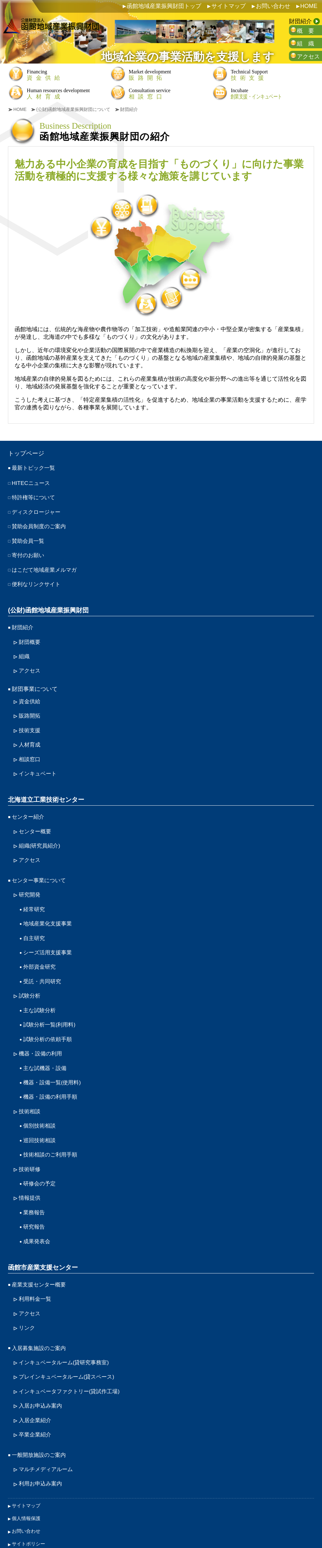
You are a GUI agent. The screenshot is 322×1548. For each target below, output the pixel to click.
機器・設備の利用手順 (51, 1077)
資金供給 (30, 695)
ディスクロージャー (37, 511)
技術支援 (30, 722)
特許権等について (35, 497)
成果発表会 (37, 1216)
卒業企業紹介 (36, 1403)
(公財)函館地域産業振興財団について (74, 109)
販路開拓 (30, 709)
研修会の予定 (40, 1160)
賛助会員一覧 (29, 538)
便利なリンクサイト (37, 580)
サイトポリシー (29, 1509)
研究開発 (30, 882)
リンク (27, 1300)
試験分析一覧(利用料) (51, 1007)
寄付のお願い (29, 552)
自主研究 (34, 924)
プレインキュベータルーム (69, 1347)
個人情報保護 (27, 1484)
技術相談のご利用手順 (51, 1132)
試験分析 (30, 979)
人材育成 (30, 736)
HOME (309, 6)
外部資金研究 (40, 951)
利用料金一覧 (36, 1272)
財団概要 (30, 637)
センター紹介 (29, 806)
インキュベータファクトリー (72, 1361)
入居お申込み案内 (42, 1375)
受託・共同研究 (43, 965)
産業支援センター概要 (40, 1258)
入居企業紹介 (36, 1389)
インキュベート (39, 764)
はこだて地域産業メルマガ (46, 566)
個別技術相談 (40, 1104)
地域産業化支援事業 (49, 910)
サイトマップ (228, 6)
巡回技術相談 (40, 1118)
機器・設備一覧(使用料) (53, 1063)
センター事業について (40, 868)
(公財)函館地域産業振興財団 (48, 606)
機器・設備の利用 (42, 1035)
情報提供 (30, 1174)
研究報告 (34, 1202)
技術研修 (30, 1146)
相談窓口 (30, 750)
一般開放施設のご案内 (40, 1423)
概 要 (305, 31)
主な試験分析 (40, 993)
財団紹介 (300, 21)
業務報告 (34, 1188)
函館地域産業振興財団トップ (164, 6)
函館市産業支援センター (43, 1241)
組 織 (305, 43)
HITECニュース (32, 483)
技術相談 (30, 1091)
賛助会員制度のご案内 (40, 525)
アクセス (308, 56)
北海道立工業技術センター (46, 789)
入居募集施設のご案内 (40, 1320)
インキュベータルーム (66, 1333)
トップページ (27, 453)
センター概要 (36, 820)
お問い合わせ (273, 6)
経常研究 (34, 896)
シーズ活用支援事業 (49, 937)
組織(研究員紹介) (41, 834)
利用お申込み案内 (42, 1451)
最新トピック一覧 (35, 468)
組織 (24, 651)
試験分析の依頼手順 (49, 1021)
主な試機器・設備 (46, 1049)
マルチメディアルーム (47, 1437)
